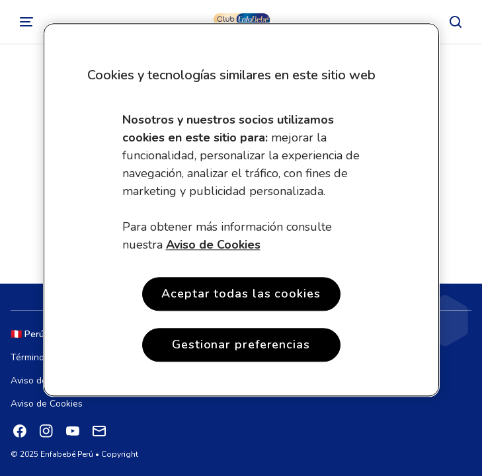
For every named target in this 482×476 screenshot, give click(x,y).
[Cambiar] (26, 22)
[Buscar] (455, 22)
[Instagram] (46, 431)
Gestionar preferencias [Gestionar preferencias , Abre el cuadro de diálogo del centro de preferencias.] (241, 345)
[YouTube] (72, 431)
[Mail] (99, 431)
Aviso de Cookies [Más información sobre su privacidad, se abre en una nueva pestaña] (213, 245)
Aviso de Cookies (47, 403)
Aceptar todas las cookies (241, 293)
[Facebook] (20, 431)
